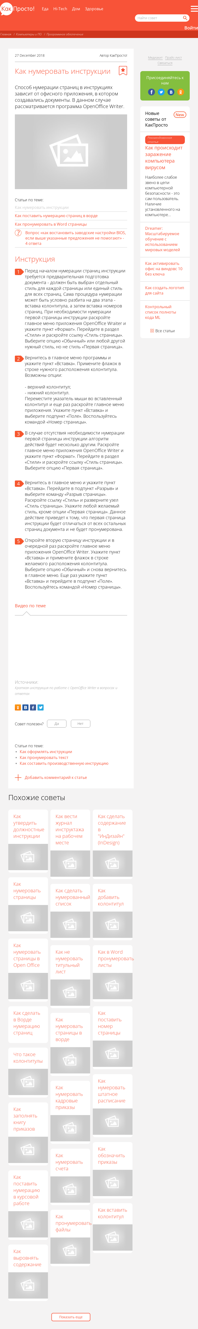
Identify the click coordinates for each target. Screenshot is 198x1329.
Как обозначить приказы (111, 1155)
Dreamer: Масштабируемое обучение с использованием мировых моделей (162, 239)
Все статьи (165, 330)
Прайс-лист (173, 57)
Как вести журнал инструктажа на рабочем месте (70, 829)
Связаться (165, 63)
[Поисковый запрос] (162, 18)
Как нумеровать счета (69, 1162)
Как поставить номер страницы (110, 1023)
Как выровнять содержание (27, 1258)
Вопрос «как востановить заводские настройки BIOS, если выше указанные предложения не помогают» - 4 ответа (75, 238)
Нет (80, 723)
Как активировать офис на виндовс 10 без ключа (163, 269)
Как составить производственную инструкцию (64, 763)
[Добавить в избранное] (123, 70)
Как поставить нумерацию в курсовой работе (26, 1190)
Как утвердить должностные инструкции (28, 826)
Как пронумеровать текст (44, 757)
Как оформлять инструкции (46, 751)
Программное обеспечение (65, 34)
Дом (76, 8)
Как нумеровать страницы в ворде (69, 1029)
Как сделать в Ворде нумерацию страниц (26, 1023)
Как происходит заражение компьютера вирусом (163, 157)
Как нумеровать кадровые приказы (69, 1097)
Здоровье (94, 8)
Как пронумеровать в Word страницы (51, 224)
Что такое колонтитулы (28, 1057)
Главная (5, 34)
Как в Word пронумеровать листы (116, 958)
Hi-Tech (60, 8)
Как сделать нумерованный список (73, 897)
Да (57, 723)
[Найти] (185, 18)
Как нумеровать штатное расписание (112, 1091)
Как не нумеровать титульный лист (69, 962)
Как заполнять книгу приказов (25, 1119)
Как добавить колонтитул (111, 897)
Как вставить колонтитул (112, 1213)
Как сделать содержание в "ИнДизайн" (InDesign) (112, 829)
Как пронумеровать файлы (74, 1223)
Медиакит (155, 57)
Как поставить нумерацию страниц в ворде (56, 215)
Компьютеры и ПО (29, 34)
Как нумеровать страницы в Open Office (27, 955)
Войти (191, 28)
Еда (45, 8)
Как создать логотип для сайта (164, 290)
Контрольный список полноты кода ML (160, 312)
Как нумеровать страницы (27, 890)
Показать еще (71, 1317)
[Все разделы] (194, 9)
